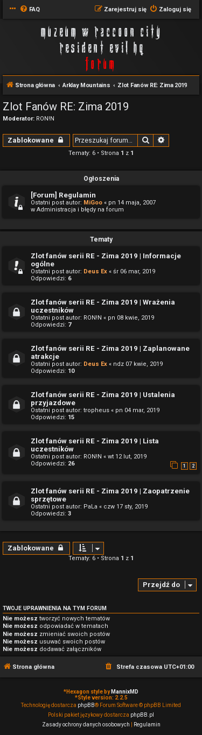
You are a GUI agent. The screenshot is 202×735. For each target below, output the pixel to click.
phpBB (86, 705)
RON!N (45, 118)
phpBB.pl (142, 715)
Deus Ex (95, 271)
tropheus (96, 410)
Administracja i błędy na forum (80, 209)
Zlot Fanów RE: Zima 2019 (66, 106)
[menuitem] (29, 9)
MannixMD (124, 692)
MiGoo (92, 202)
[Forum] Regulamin (63, 195)
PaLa (90, 506)
